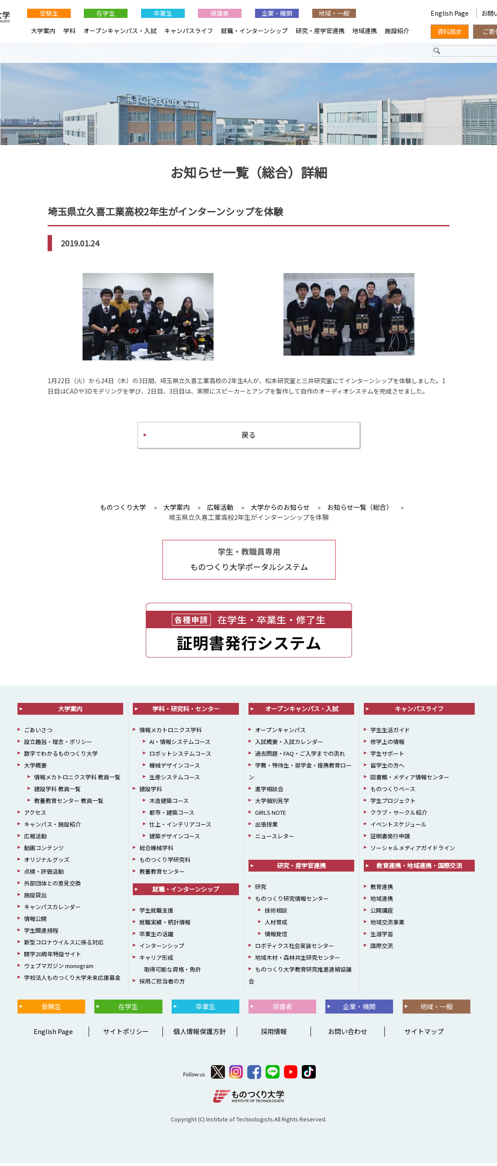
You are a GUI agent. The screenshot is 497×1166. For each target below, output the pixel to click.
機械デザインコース (174, 768)
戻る (248, 436)
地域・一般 (334, 13)
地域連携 (364, 30)
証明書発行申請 (390, 838)
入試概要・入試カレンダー (289, 744)
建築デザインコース (174, 838)
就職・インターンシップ (254, 30)
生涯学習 (381, 936)
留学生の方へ (387, 768)
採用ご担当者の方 (162, 983)
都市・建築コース (171, 815)
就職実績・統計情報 (164, 924)
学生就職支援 (156, 913)
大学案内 (43, 30)
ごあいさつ (38, 732)
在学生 (106, 13)
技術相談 (276, 913)
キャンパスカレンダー (52, 909)
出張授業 (266, 827)
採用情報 (274, 1034)
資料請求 (449, 31)
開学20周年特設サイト (52, 956)
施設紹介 (397, 30)
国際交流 (381, 948)
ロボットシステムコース (180, 756)
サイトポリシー (126, 1034)
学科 (69, 30)
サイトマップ (424, 1034)
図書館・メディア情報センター (409, 779)
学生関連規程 (41, 933)
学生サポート (387, 756)
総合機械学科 (156, 850)
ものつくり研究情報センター (292, 901)
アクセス (35, 815)
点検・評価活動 (44, 874)
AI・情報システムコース (180, 744)
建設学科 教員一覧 (57, 791)
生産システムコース (174, 779)
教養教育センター (162, 874)
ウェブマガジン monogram (58, 968)
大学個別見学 (272, 803)
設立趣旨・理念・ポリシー (58, 744)
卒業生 (163, 13)
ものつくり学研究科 (164, 862)
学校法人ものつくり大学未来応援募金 (72, 980)
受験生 (49, 13)
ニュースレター (274, 838)
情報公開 (35, 921)
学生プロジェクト (393, 803)
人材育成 (276, 924)
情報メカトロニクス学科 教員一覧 (77, 779)
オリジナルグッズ (46, 862)
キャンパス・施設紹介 (52, 827)
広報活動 (35, 838)
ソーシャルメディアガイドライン (412, 850)
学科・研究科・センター (186, 711)
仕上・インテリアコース (180, 827)
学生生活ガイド (390, 732)
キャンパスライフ (188, 30)
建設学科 (150, 791)
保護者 (220, 13)
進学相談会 (269, 791)
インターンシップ (161, 948)
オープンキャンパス (280, 732)
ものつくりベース (392, 791)
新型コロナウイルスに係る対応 (64, 945)
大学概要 (35, 768)
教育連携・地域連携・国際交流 (419, 868)
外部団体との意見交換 (52, 886)
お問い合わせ (347, 1034)
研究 (260, 889)
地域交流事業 (387, 924)
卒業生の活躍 (156, 936)
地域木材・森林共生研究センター (297, 960)
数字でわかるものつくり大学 (61, 756)
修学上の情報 (387, 744)
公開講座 (381, 913)
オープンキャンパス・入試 (119, 30)
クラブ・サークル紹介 (398, 815)
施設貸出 (35, 897)
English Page (391, 13)
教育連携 (381, 889)
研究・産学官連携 (320, 30)
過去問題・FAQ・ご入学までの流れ (300, 756)
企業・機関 (277, 13)
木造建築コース (169, 803)
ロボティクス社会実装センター (294, 948)
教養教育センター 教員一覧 (69, 803)
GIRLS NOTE (270, 815)
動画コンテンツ (44, 850)
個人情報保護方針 (199, 1034)
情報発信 (276, 936)
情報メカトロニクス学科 (170, 732)
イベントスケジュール (398, 827)
